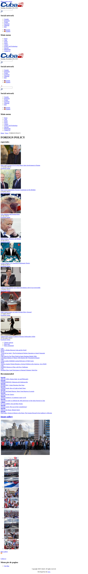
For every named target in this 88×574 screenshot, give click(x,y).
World (6, 41)
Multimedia (7, 49)
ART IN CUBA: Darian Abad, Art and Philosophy (14, 379)
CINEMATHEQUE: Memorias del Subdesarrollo (14, 382)
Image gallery (7, 417)
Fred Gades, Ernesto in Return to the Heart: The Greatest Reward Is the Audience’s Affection (26, 413)
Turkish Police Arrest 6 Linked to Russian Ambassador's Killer (18, 336)
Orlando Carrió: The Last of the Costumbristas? (14, 407)
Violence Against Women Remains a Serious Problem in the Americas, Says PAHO (23, 364)
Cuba (5, 40)
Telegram (6, 25)
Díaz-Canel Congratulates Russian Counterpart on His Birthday (18, 190)
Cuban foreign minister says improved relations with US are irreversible (20, 287)
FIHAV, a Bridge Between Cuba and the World (13, 350)
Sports (6, 43)
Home (5, 38)
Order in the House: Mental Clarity (10, 410)
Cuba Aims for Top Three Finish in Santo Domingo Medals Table (19, 356)
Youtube (6, 19)
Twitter (6, 22)
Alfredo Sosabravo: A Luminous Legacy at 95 (13, 397)
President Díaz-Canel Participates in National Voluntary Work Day (19, 370)
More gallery (4, 551)
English (7, 30)
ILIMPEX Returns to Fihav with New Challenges (14, 367)
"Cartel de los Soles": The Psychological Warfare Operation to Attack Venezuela (23, 353)
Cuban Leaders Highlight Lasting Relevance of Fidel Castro (17, 361)
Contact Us (7, 51)
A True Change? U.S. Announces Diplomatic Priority (15, 263)
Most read (7, 344)
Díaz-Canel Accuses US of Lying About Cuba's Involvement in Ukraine (20, 165)
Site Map (6, 566)
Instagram (7, 20)
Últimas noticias (8, 342)
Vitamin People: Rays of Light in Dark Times (13, 388)
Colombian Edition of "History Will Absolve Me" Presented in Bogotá (20, 358)
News (6, 133)
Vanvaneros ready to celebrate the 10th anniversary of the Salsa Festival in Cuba (23, 400)
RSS (5, 27)
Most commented (9, 345)
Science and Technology (11, 46)
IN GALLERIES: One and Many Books (12, 403)
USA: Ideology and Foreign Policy (10, 214)
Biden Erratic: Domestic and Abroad (11, 238)
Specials (6, 48)
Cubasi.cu (3, 558)
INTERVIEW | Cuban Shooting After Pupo (12, 385)
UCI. (49, 572)
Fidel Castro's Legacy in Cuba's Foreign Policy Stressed (16, 312)
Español (7, 31)
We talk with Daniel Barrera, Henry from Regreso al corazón (17, 391)
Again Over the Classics (7, 394)
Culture (6, 45)
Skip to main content (6, 1)
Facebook (6, 24)
